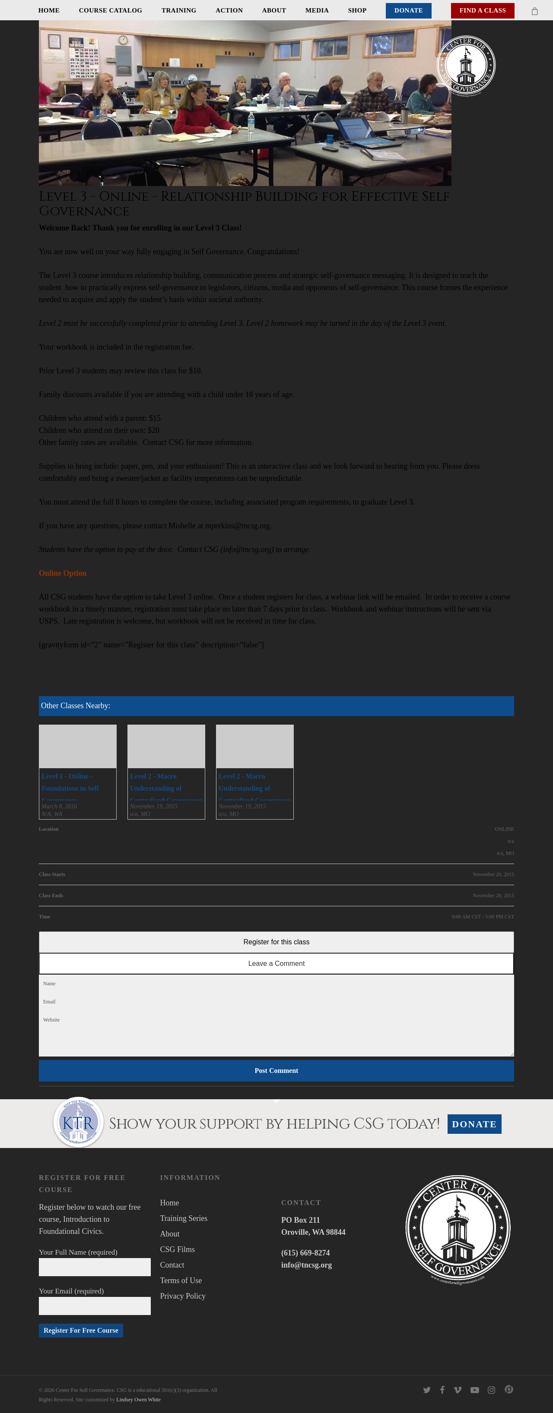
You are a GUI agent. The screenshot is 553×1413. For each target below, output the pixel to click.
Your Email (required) (95, 1301)
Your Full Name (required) (95, 1262)
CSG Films (177, 1249)
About (274, 10)
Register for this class (277, 942)
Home (49, 10)
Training (179, 10)
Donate (408, 10)
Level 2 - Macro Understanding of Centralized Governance (166, 788)
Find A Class (483, 10)
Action (229, 10)
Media (317, 10)
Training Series (184, 1218)
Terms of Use (181, 1280)
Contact (172, 1265)
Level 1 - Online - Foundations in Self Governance (70, 788)
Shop (357, 10)
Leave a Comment (276, 963)
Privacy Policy (183, 1296)
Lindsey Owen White (138, 1400)
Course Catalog (111, 10)
